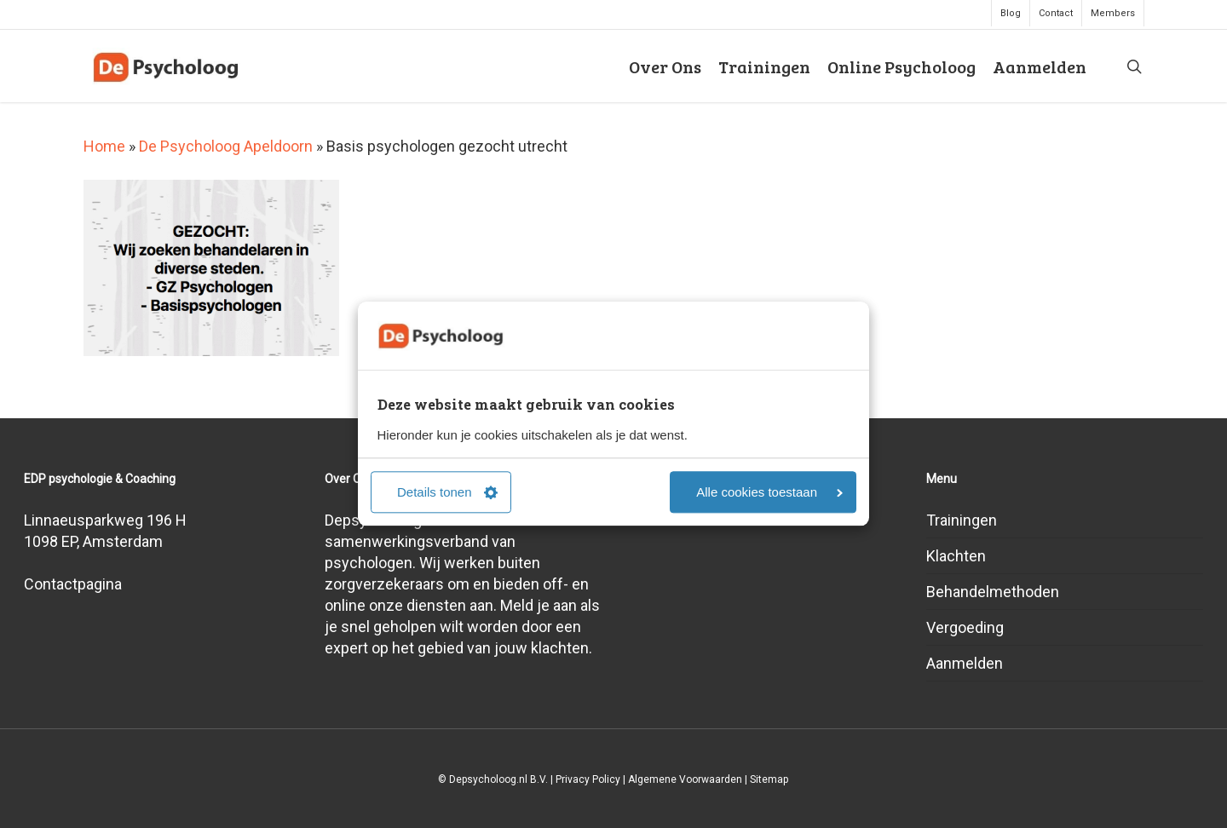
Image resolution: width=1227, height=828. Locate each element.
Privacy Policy (588, 779)
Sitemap (769, 779)
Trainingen (961, 520)
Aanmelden (964, 663)
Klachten (956, 556)
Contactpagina (73, 584)
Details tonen (447, 493)
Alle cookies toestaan (769, 493)
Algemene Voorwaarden (685, 779)
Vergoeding (965, 627)
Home (104, 146)
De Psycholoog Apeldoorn (226, 146)
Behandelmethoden (992, 592)
